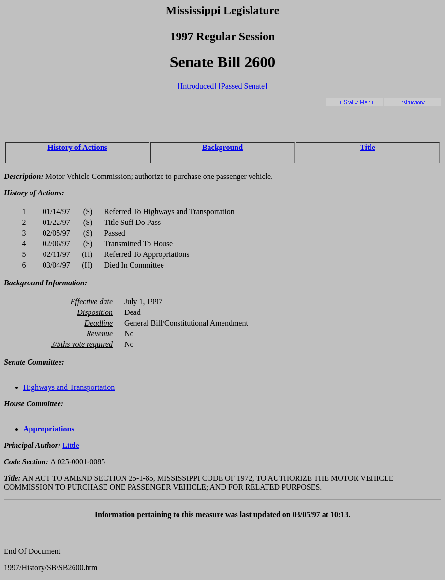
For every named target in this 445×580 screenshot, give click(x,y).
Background (222, 147)
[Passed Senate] (243, 86)
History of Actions (77, 147)
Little (70, 445)
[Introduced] (197, 86)
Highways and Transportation (69, 387)
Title (367, 147)
